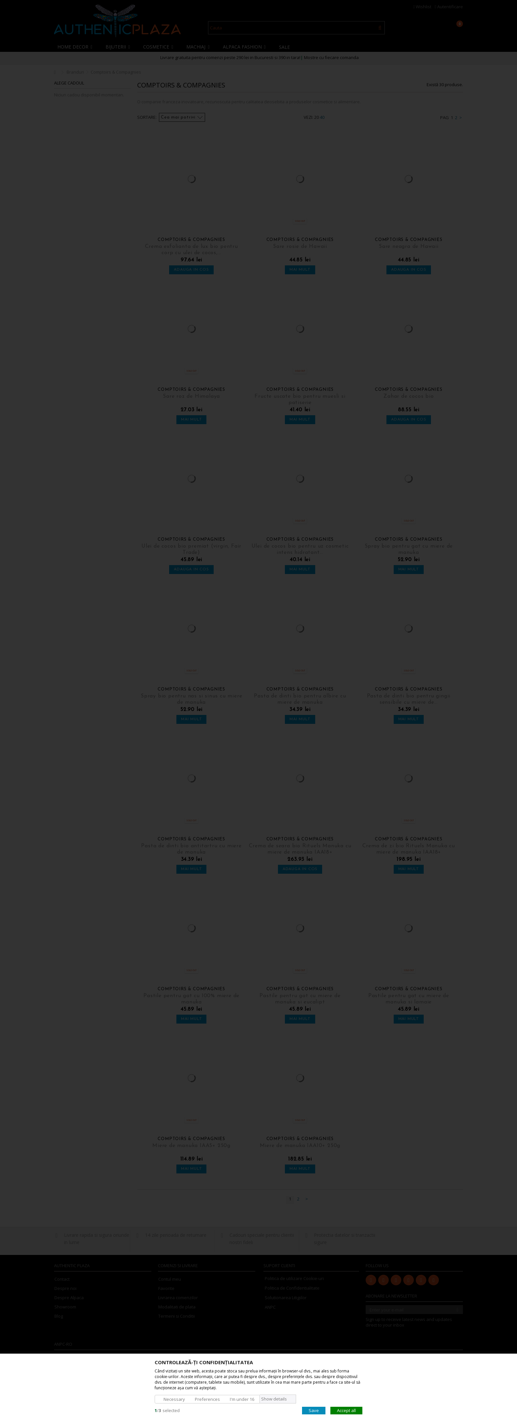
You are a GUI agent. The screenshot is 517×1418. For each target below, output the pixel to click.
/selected (167, 1410)
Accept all (346, 1410)
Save (314, 1410)
